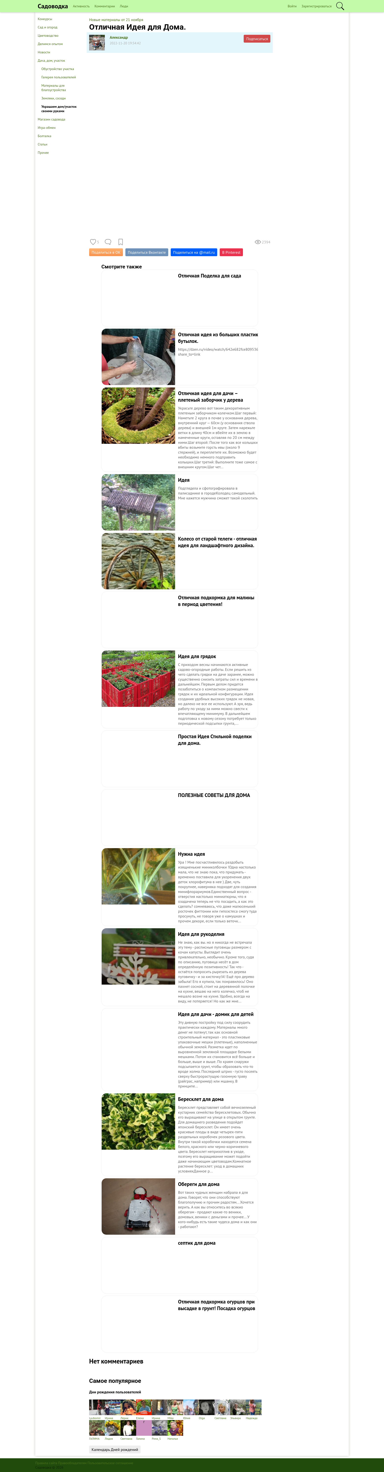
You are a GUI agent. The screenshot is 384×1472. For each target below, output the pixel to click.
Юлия (191, 1410)
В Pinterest (231, 252)
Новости (44, 52)
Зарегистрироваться (316, 6)
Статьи (42, 144)
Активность (81, 6)
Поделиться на (194, 252)
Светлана (222, 1410)
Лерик (128, 1410)
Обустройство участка (57, 69)
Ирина (112, 1410)
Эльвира (238, 1410)
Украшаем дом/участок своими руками (58, 108)
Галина (144, 1430)
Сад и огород (47, 27)
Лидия (112, 1430)
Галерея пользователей (58, 77)
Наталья (175, 1430)
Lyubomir (97, 1410)
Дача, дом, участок (51, 60)
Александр (119, 37)
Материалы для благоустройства (53, 87)
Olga (207, 1410)
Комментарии (105, 6)
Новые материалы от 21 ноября (116, 19)
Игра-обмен (47, 127)
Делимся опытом (50, 44)
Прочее (43, 152)
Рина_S (160, 1430)
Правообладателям (72, 1463)
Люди (124, 6)
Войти (292, 6)
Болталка (44, 136)
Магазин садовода (51, 119)
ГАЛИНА (97, 1430)
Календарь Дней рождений (115, 1449)
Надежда (254, 1410)
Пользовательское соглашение (110, 1463)
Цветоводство (48, 35)
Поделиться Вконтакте (147, 252)
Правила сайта (46, 1463)
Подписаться (257, 38)
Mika (175, 1410)
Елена (144, 1410)
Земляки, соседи (53, 98)
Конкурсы (45, 19)
